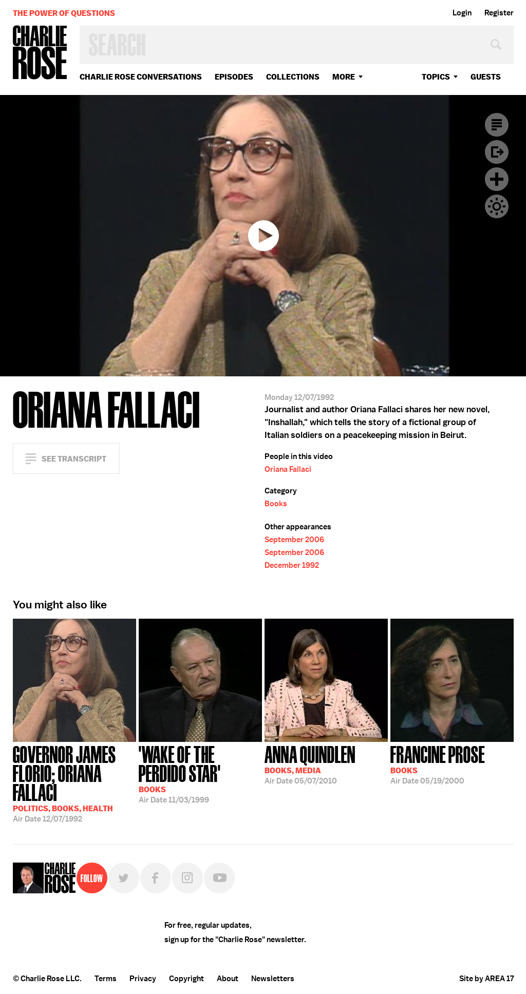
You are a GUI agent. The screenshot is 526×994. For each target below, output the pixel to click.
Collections (293, 77)
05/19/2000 (437, 764)
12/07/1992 (74, 783)
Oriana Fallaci (288, 469)
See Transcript (74, 459)
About (227, 978)
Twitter (123, 878)
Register (499, 13)
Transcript (497, 125)
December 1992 (292, 565)
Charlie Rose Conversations (141, 77)
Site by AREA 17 (486, 978)
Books (276, 504)
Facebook (155, 878)
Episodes (234, 77)
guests (486, 77)
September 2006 (294, 539)
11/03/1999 (200, 773)
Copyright (186, 978)
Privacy (142, 978)
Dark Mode (497, 206)
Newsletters (272, 978)
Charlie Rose (40, 53)
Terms (106, 978)
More (343, 77)
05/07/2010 (310, 764)
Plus (497, 179)
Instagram (187, 878)
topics (436, 77)
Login (462, 13)
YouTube (219, 878)
